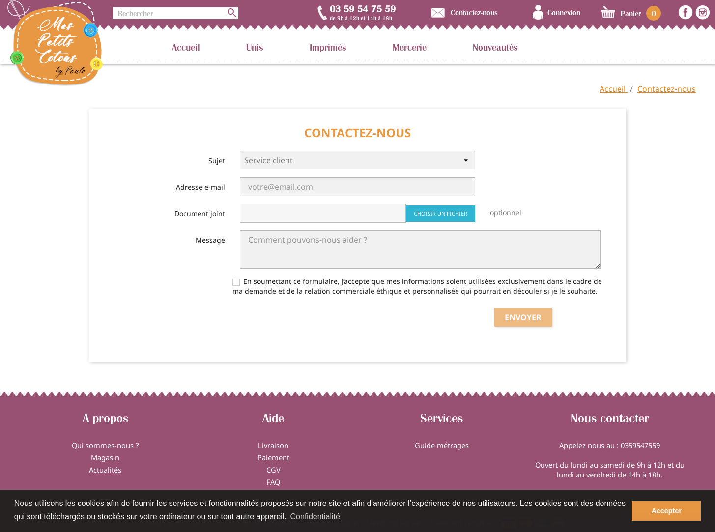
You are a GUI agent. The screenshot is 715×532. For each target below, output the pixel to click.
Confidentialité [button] (315, 516)
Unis (254, 47)
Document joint (199, 213)
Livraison (273, 445)
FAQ (273, 482)
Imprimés (328, 47)
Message (210, 240)
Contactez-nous (474, 12)
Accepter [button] (666, 511)
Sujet (216, 160)
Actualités (105, 470)
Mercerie (410, 47)
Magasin (105, 457)
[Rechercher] (175, 13)
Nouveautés (495, 47)
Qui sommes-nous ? (105, 445)
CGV (273, 470)
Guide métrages (442, 445)
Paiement (273, 457)
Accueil (186, 47)
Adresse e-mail (200, 187)
